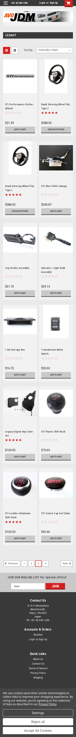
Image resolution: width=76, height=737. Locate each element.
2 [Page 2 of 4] (31, 563)
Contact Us (38, 663)
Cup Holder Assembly (17, 268)
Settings (38, 713)
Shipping (38, 677)
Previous (11, 564)
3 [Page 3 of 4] (38, 563)
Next (67, 564)
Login (42, 2)
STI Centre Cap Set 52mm (55, 513)
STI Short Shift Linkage (54, 186)
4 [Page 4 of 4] (45, 563)
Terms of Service (38, 668)
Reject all (38, 721)
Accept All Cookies (38, 730)
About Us (38, 659)
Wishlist (38, 634)
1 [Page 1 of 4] (24, 563)
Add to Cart (20, 129)
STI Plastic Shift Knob (53, 431)
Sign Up (54, 2)
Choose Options (56, 129)
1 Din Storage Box (15, 349)
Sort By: (28, 50)
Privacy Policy (38, 673)
